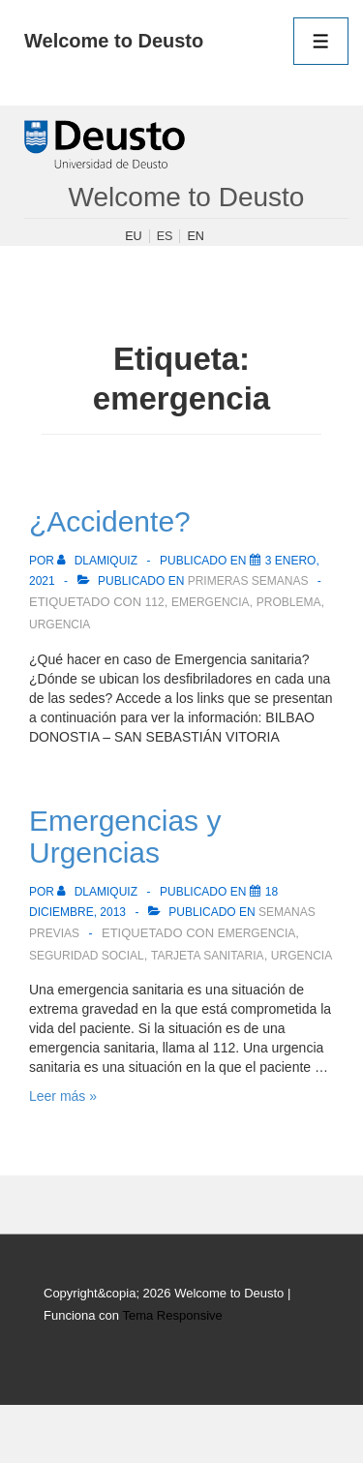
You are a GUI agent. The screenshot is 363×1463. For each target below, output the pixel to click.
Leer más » (63, 1096)
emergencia (210, 602)
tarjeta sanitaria (207, 955)
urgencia (59, 624)
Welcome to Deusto (113, 40)
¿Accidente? (110, 521)
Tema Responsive (172, 1315)
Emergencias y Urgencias (125, 837)
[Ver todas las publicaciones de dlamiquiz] (98, 560)
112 (155, 602)
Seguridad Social (86, 955)
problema (289, 602)
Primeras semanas (248, 581)
